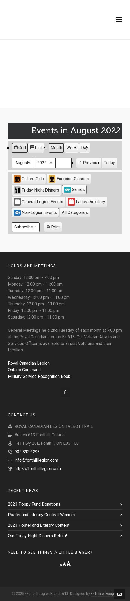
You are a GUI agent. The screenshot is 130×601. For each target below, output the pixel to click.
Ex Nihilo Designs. (104, 594)
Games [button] (74, 190)
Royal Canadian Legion (29, 363)
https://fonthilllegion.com (38, 468)
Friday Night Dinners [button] (36, 190)
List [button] (36, 148)
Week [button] (71, 147)
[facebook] (65, 392)
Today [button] (109, 162)
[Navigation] (119, 20)
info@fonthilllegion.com (36, 460)
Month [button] (56, 147)
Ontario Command (24, 369)
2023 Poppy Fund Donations (34, 504)
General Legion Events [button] (38, 202)
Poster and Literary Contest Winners (41, 514)
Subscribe (25, 227)
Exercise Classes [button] (69, 179)
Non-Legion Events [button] (35, 213)
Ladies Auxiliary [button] (86, 202)
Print (53, 227)
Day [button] (84, 147)
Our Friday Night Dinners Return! (37, 535)
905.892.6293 (27, 451)
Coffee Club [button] (29, 179)
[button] (88, 163)
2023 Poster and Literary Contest (38, 525)
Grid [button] (19, 148)
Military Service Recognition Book (39, 376)
